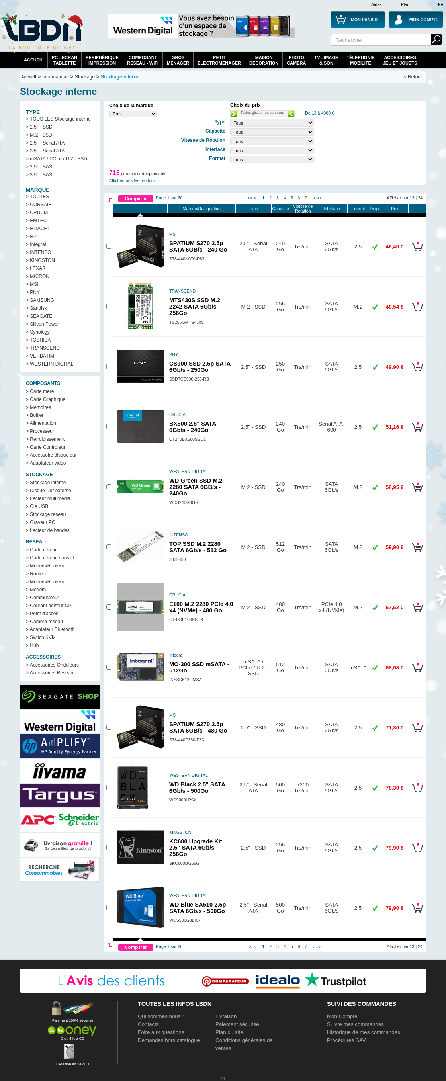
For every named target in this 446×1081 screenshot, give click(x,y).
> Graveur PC (40, 522)
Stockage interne (120, 77)
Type (253, 208)
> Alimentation (41, 423)
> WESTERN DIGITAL (49, 364)
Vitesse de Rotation (303, 208)
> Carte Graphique (45, 399)
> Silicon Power (42, 324)
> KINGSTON (40, 260)
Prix (394, 208)
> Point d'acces (42, 613)
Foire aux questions (161, 1032)
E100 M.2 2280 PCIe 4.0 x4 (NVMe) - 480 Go (201, 607)
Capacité (280, 208)
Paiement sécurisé (237, 1024)
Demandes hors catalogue (169, 1040)
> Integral (36, 244)
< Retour (413, 77)
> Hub (32, 645)
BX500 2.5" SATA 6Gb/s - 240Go (192, 426)
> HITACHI (37, 228)
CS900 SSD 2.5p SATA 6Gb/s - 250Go (200, 366)
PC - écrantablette (64, 60)
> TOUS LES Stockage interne (58, 119)
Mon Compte (342, 1016)
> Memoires (38, 407)
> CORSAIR (39, 204)
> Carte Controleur (45, 447)
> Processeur (40, 431)
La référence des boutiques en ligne (42, 32)
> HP (31, 236)
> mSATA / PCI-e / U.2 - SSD (56, 159)
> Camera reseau (44, 621)
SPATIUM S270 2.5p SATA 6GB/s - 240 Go (198, 246)
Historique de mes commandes (363, 1032)
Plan (405, 4)
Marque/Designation (202, 208)
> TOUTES (37, 196)
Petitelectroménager (219, 60)
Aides (376, 4)
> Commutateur (42, 597)
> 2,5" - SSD (39, 127)
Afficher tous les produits (132, 180)
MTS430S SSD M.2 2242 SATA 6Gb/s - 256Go (194, 306)
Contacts (148, 1024)
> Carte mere (40, 391)
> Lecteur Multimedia (48, 498)
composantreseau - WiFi (142, 60)
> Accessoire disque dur (51, 455)
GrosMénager (178, 60)
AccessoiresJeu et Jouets (400, 60)
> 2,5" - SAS (39, 167)
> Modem (36, 589)
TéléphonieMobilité (360, 60)
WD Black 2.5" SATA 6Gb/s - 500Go (197, 787)
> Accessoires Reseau (49, 673)
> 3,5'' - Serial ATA (45, 151)
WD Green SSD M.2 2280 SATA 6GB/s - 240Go (196, 487)
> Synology (38, 332)
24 (420, 197)
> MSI (32, 284)
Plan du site (229, 1032)
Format (358, 208)
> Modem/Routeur (45, 566)
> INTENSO (38, 252)
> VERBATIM (40, 356)
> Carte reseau (42, 550)
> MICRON (37, 276)
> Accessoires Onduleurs (52, 665)
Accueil (33, 59)
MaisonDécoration (263, 60)
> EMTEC (36, 220)
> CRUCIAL (38, 212)
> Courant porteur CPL (50, 605)
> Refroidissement (45, 439)
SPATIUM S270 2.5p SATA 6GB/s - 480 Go (198, 727)
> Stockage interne (46, 482)
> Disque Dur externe (48, 490)
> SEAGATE (39, 316)
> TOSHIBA (38, 340)
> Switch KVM (41, 637)
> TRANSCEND (43, 348)
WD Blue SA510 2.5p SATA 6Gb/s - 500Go (197, 907)
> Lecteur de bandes (48, 530)
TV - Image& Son (326, 60)
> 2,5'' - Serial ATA (45, 143)
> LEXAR (36, 268)
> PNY (33, 292)
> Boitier (34, 415)
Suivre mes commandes (355, 1024)
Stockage (85, 77)
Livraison (226, 1016)
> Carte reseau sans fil (50, 558)
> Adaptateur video (46, 463)
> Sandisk (36, 308)
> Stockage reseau (46, 514)
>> (319, 197)
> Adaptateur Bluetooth (50, 629)
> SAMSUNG (40, 300)
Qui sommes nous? (161, 1016)
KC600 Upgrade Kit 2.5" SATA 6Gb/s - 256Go (195, 847)
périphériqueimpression (102, 60)
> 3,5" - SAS (39, 175)
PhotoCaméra (296, 60)
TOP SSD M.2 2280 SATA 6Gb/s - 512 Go (198, 547)
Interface (331, 208)
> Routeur (36, 574)
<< (250, 197)
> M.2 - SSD (39, 135)
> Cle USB (37, 506)
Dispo (375, 208)
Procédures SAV (346, 1040)
